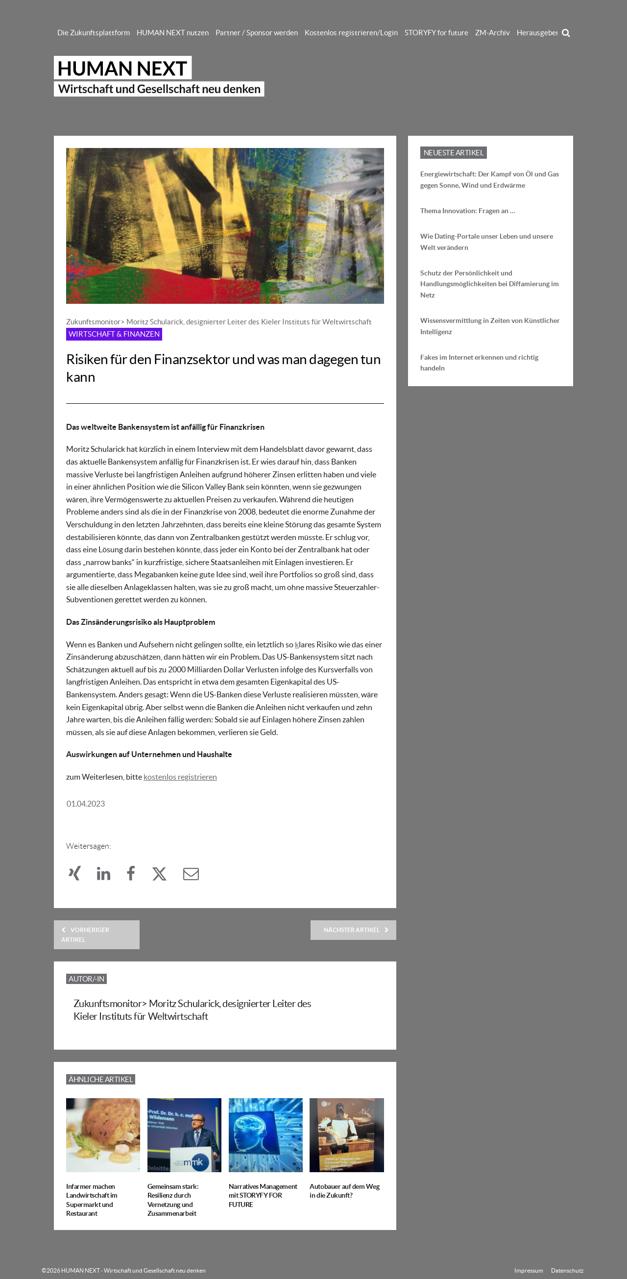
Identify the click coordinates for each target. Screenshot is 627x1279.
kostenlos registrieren (180, 776)
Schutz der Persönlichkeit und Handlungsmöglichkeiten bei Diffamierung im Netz (489, 284)
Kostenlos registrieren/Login (351, 32)
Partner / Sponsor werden (257, 32)
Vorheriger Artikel (85, 934)
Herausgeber (538, 32)
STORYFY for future (436, 32)
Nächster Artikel (356, 930)
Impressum (528, 1270)
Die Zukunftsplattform (93, 32)
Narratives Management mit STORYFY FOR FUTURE (263, 1195)
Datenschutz (567, 1270)
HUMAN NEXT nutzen (173, 32)
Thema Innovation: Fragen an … (467, 211)
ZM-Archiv (492, 32)
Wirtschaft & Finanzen (114, 334)
